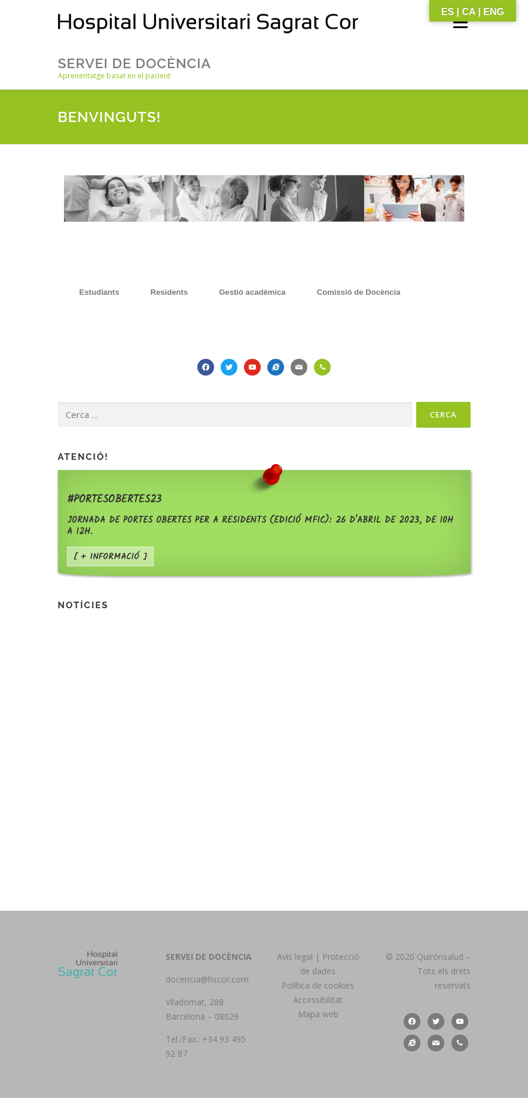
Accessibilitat (318, 999)
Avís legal (296, 956)
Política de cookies (318, 985)
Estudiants (100, 292)
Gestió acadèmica (252, 292)
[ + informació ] (110, 556)
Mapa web (318, 1014)
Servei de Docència (135, 63)
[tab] (99, 292)
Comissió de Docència (359, 292)
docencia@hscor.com (207, 979)
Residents (169, 292)
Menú (460, 22)
